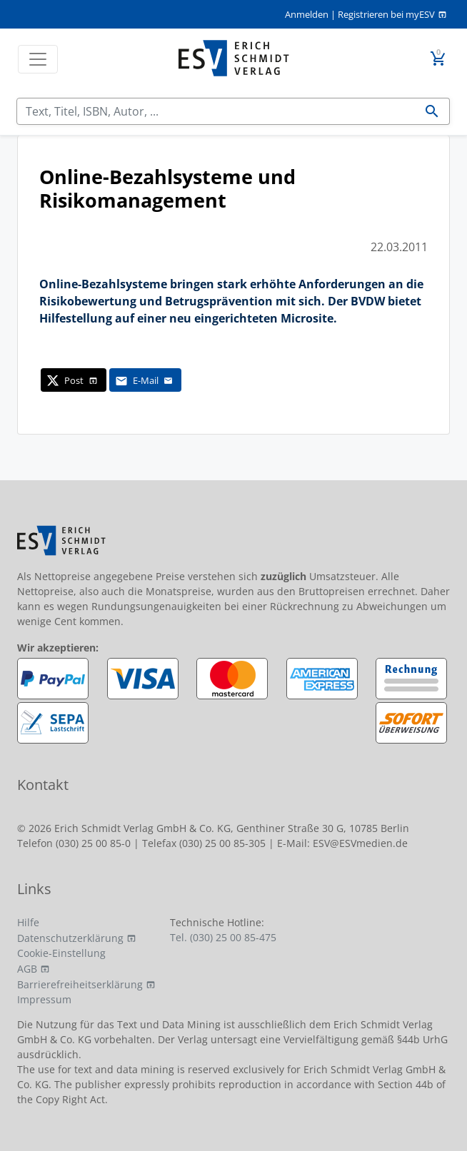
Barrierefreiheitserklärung (80, 984)
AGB (27, 968)
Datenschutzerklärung (70, 938)
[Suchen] (216, 111)
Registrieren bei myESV (386, 14)
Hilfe (28, 922)
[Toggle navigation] (38, 59)
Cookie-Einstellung (61, 953)
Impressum (44, 999)
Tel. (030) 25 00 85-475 (223, 937)
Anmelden (306, 14)
